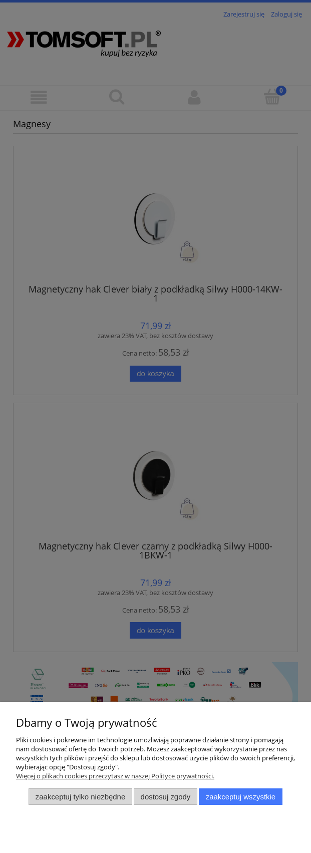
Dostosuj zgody (166, 796)
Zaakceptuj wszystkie (240, 796)
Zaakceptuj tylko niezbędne (80, 796)
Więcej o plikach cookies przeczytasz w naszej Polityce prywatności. (115, 775)
